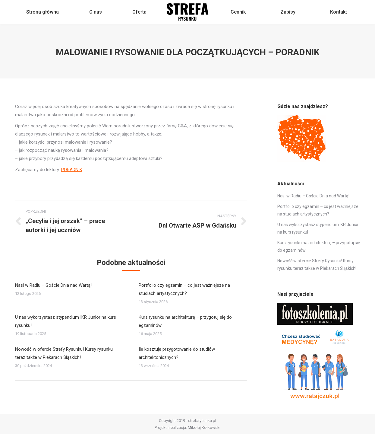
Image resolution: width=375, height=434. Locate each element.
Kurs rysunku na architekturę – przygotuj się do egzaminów (185, 321)
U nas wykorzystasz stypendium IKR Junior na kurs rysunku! (65, 321)
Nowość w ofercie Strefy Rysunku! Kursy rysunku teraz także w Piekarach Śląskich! (64, 353)
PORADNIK (71, 169)
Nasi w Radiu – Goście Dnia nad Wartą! (53, 285)
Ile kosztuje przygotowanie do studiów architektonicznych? (177, 353)
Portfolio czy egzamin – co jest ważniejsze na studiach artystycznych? (184, 289)
